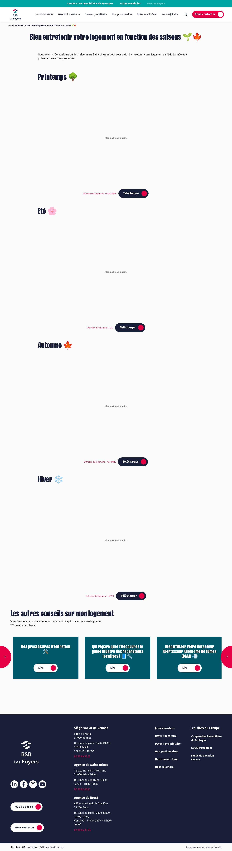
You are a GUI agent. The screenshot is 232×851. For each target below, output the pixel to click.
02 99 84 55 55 (24, 806)
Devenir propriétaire (96, 14)
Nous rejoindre (169, 14)
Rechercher (185, 14)
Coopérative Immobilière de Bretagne (90, 3)
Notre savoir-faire (147, 14)
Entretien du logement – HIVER (100, 596)
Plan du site (16, 847)
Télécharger (131, 193)
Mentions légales (30, 847)
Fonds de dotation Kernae (202, 757)
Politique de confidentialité (52, 847)
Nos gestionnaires (122, 14)
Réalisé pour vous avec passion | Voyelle (204, 847)
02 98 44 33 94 (82, 829)
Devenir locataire (67, 14)
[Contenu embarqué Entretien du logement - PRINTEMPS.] (116, 137)
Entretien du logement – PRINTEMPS (99, 193)
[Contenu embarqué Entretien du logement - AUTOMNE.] (116, 406)
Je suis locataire (44, 14)
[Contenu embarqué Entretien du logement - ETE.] (116, 272)
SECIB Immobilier (130, 3)
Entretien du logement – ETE (100, 328)
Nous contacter (205, 14)
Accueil (11, 25)
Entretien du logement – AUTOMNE (100, 462)
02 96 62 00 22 (82, 789)
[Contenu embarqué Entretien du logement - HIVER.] (116, 540)
